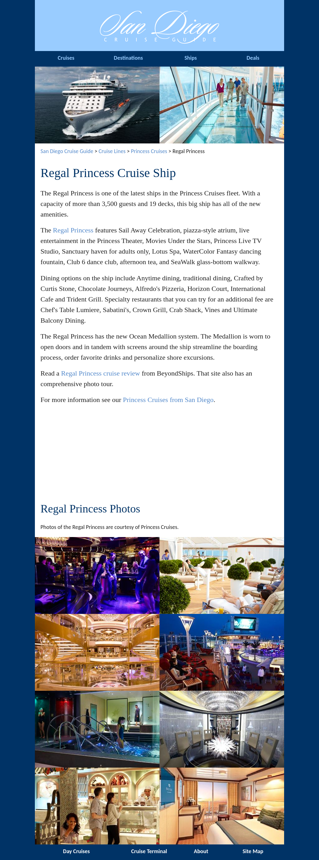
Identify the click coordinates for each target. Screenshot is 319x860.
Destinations (128, 57)
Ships (190, 57)
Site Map (253, 851)
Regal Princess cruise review (100, 373)
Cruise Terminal (149, 851)
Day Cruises (76, 851)
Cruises (66, 57)
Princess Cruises (149, 151)
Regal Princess (73, 230)
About (201, 851)
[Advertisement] (159, 454)
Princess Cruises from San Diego (168, 400)
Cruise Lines (112, 151)
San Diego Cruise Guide (66, 151)
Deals (253, 57)
